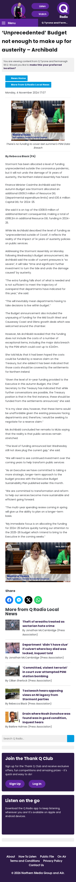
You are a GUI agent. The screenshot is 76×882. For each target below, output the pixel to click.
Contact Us (36, 865)
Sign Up (15, 784)
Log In (37, 784)
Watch (40, 14)
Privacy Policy (52, 860)
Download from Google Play (48, 826)
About (10, 856)
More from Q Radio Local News (30, 84)
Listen (40, 6)
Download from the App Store (19, 826)
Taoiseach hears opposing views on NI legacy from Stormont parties (42, 695)
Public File (47, 856)
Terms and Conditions (25, 860)
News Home (18, 78)
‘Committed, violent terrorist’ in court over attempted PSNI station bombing (45, 672)
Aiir (61, 872)
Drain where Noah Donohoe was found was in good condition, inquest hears (46, 718)
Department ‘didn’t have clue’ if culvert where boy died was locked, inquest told (45, 649)
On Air (61, 856)
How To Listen (27, 856)
